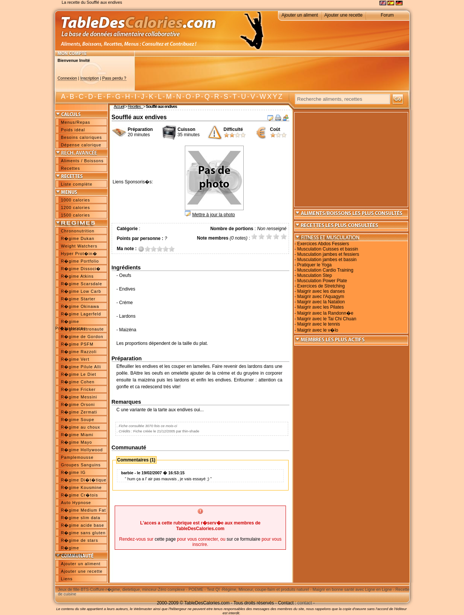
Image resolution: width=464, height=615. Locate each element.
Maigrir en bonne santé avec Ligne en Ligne (352, 589)
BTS (85, 589)
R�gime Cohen (78, 382)
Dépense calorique (81, 145)
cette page (165, 539)
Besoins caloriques (81, 137)
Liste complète (77, 184)
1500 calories (75, 215)
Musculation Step (314, 275)
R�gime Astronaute (82, 329)
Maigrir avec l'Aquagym (320, 296)
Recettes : (135, 106)
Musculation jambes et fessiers (328, 254)
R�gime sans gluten (83, 532)
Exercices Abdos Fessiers (323, 243)
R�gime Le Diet (78, 374)
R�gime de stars (79, 540)
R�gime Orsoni (78, 404)
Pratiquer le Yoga (314, 265)
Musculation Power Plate (322, 280)
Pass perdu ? (114, 78)
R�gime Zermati (79, 412)
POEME (196, 589)
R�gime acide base (82, 525)
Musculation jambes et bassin (326, 259)
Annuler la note (141, 249)
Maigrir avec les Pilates (320, 307)
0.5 (145, 249)
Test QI (213, 589)
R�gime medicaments (69, 549)
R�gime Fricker (78, 389)
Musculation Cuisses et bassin (327, 249)
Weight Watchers (79, 246)
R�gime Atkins (77, 276)
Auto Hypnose (76, 502)
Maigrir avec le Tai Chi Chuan (326, 318)
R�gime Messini (79, 397)
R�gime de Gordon (82, 336)
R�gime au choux (80, 427)
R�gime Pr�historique (70, 322)
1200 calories (75, 207)
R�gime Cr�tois (79, 495)
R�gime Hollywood (82, 449)
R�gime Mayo (76, 442)
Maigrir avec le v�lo (317, 330)
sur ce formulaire (243, 539)
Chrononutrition (78, 231)
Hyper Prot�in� (79, 253)
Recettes (70, 168)
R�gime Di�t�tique (84, 480)
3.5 (164, 249)
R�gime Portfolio (80, 261)
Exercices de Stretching (321, 286)
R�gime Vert (75, 359)
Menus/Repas (76, 122)
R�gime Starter (78, 299)
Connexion (67, 78)
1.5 (152, 249)
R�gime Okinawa (80, 306)
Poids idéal (73, 130)
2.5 (158, 249)
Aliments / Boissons (82, 160)
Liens (67, 579)
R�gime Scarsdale (81, 283)
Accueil (119, 106)
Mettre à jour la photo (213, 214)
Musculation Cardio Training (325, 270)
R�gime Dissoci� (81, 268)
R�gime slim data (80, 517)
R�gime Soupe (77, 419)
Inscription (89, 78)
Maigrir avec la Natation (321, 301)
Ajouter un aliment (299, 15)
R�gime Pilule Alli (81, 366)
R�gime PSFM (77, 344)
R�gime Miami (77, 434)
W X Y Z (271, 96)
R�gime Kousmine (81, 487)
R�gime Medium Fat (83, 510)
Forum (387, 15)
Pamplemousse (77, 457)
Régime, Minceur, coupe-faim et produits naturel (265, 589)
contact (304, 603)
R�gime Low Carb (81, 291)
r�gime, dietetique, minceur (131, 589)
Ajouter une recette (343, 15)
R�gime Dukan (77, 238)
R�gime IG (73, 472)
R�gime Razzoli (79, 351)
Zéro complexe (171, 589)
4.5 (170, 249)
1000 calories (75, 200)
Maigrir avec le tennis (318, 324)
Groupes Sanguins (81, 465)
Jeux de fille (69, 589)
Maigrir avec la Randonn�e (325, 313)
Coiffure (97, 589)
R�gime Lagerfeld (81, 314)
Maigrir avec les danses (321, 291)
